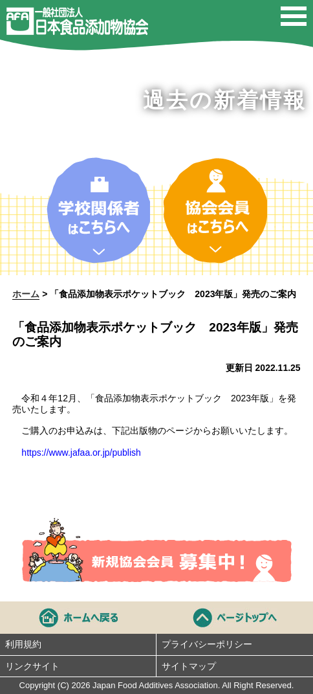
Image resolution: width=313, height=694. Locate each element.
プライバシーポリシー (207, 644)
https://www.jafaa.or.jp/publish (80, 452)
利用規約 (23, 644)
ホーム (25, 294)
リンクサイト (32, 666)
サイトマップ (189, 666)
